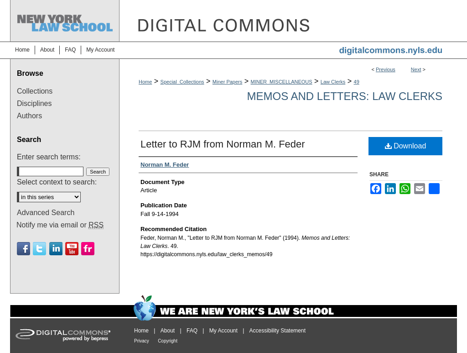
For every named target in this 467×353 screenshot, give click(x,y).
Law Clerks (333, 81)
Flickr (87, 248)
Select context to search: (57, 182)
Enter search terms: (49, 157)
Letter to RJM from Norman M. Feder (222, 144)
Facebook (23, 248)
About (168, 330)
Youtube (71, 248)
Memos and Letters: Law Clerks (344, 96)
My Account (223, 330)
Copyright (167, 340)
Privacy (141, 340)
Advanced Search (45, 212)
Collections (34, 91)
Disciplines (34, 103)
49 (356, 81)
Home (145, 81)
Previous (385, 69)
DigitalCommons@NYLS (288, 21)
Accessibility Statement (277, 330)
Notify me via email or (60, 225)
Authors (29, 116)
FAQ (192, 330)
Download (405, 146)
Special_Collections (182, 81)
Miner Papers (227, 81)
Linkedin (55, 248)
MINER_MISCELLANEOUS (281, 81)
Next (416, 69)
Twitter (39, 248)
